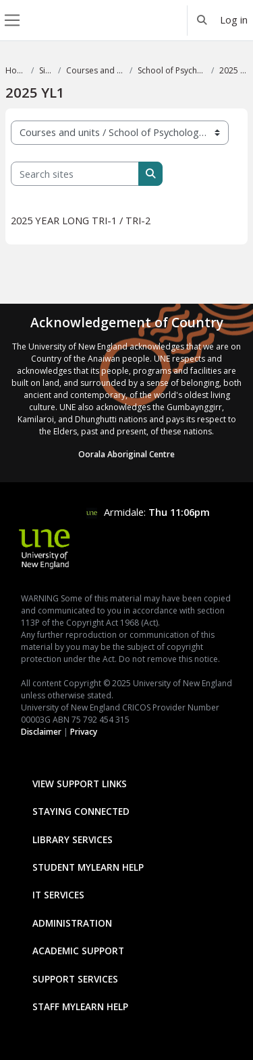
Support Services (75, 978)
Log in (234, 19)
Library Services (72, 839)
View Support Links (79, 783)
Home (15, 70)
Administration (72, 923)
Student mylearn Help (88, 867)
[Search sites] (75, 174)
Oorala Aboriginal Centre (126, 454)
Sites (46, 70)
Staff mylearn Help (80, 1006)
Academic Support (78, 950)
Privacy (83, 731)
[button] (202, 20)
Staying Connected (81, 811)
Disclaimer (41, 731)
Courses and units (95, 70)
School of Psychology (172, 70)
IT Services (58, 894)
